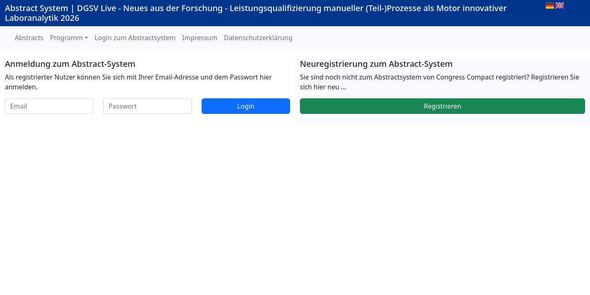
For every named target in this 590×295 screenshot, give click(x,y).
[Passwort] (147, 106)
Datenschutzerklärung (258, 37)
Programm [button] (66, 37)
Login (245, 106)
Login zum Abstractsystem (135, 37)
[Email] (49, 106)
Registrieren (442, 106)
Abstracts (29, 37)
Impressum (200, 37)
